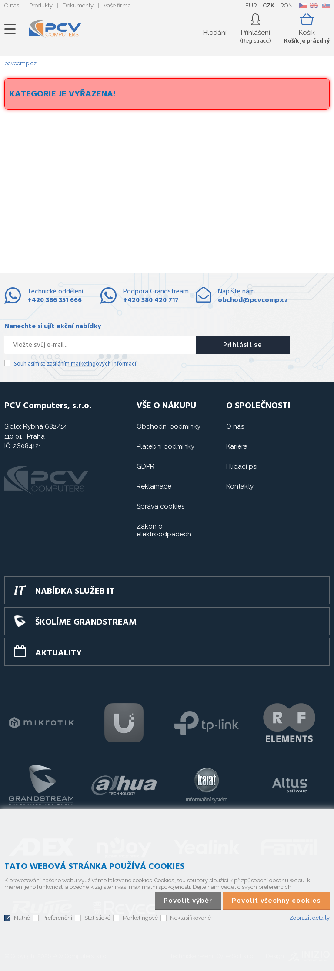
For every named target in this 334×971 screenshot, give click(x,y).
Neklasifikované (190, 917)
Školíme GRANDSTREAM (86, 622)
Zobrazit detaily (309, 917)
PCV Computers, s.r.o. (55, 29)
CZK (268, 5)
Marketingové (140, 917)
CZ (302, 5)
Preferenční (57, 917)
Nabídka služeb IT (75, 592)
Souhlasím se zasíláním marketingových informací (75, 364)
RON (286, 5)
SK (325, 5)
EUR (251, 5)
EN (314, 5)
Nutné (22, 917)
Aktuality (58, 653)
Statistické (97, 917)
